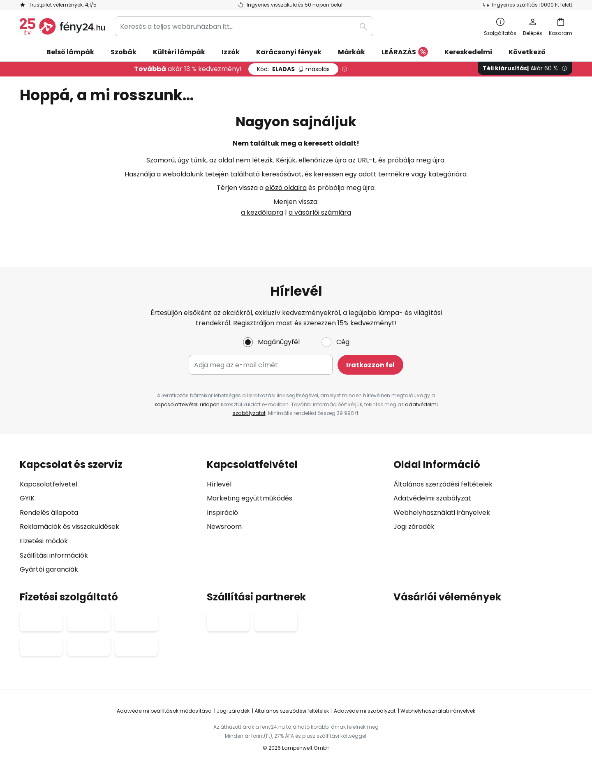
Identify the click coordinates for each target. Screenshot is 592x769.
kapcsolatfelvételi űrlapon (187, 404)
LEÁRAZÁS (405, 52)
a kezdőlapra (262, 212)
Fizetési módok (44, 541)
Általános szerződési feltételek (443, 484)
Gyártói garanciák (49, 569)
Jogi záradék (414, 527)
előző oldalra (286, 187)
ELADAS (293, 69)
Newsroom (224, 527)
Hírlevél (219, 484)
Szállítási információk (54, 555)
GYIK (27, 498)
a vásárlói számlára (320, 212)
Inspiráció (222, 512)
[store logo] (62, 26)
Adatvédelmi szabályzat (432, 498)
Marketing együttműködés (249, 498)
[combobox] (244, 26)
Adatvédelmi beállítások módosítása (164, 710)
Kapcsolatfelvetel (48, 484)
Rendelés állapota (49, 512)
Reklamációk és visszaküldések (69, 527)
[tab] (109, 517)
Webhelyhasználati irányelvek (441, 512)
